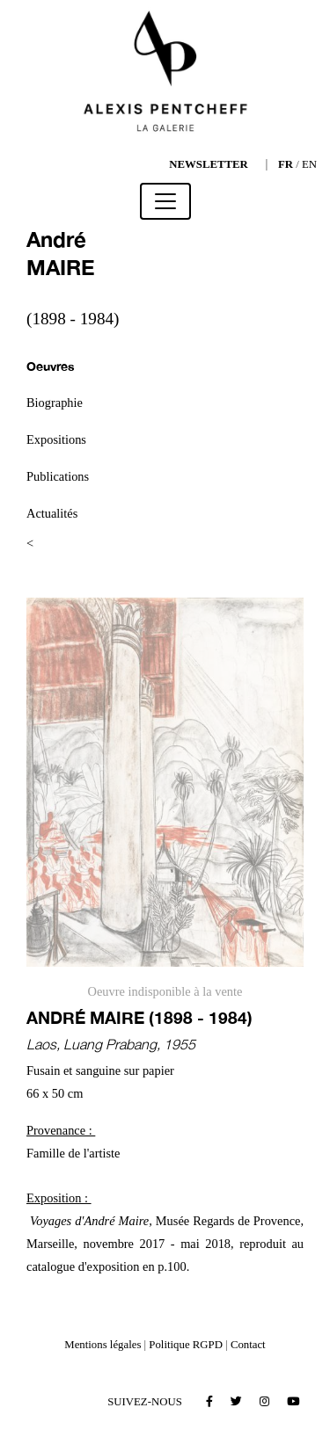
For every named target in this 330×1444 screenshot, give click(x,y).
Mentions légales (102, 1345)
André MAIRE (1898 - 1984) (139, 1017)
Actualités (51, 513)
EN (309, 164)
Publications (57, 476)
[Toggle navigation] (165, 201)
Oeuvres (50, 366)
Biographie (54, 402)
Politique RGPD (186, 1345)
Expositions (56, 439)
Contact (248, 1345)
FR (285, 164)
